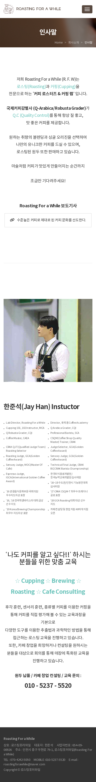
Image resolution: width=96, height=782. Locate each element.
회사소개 (73, 42)
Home (59, 42)
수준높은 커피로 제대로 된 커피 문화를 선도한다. (48, 220)
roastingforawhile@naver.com (24, 764)
